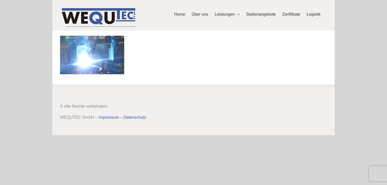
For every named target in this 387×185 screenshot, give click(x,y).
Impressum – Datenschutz (122, 117)
